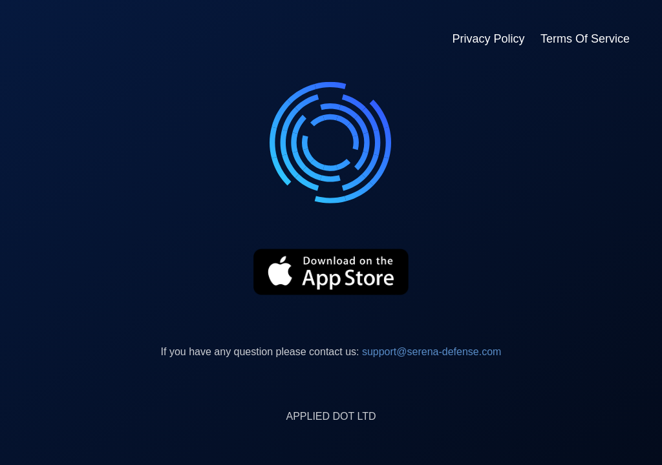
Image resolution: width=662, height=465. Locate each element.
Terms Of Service (585, 38)
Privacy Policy (488, 38)
